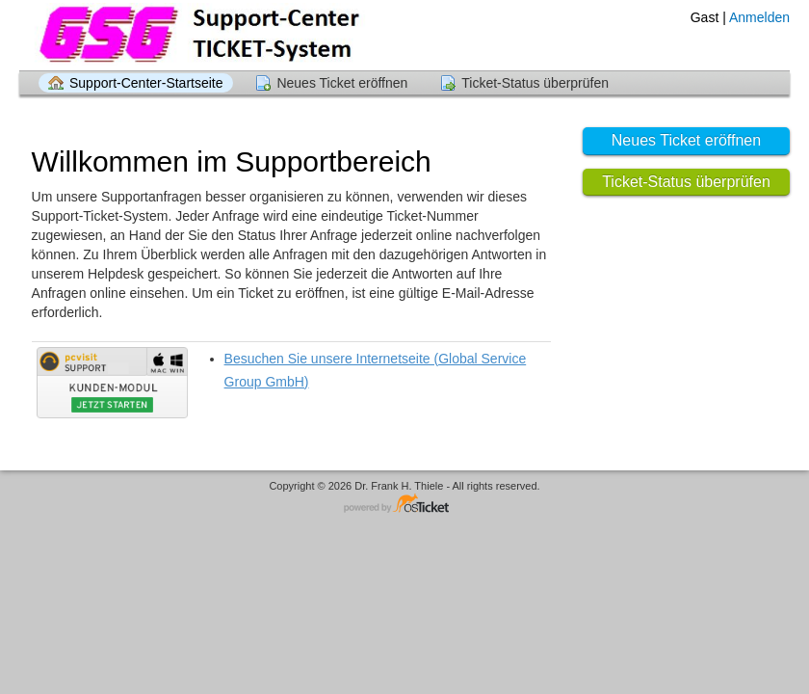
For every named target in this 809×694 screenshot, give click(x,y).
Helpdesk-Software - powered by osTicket (404, 505)
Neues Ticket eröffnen (341, 83)
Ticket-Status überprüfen (535, 83)
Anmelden (759, 17)
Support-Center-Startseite (146, 83)
